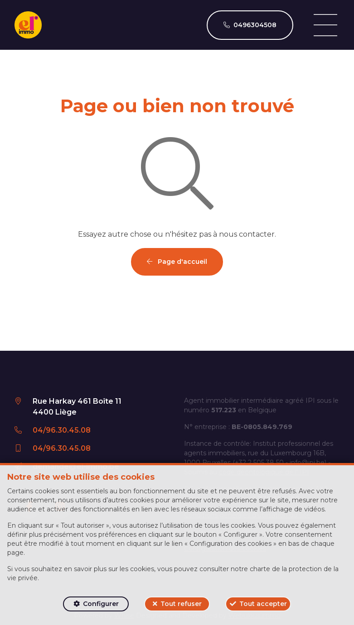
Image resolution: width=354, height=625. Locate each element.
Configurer (101, 604)
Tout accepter (263, 604)
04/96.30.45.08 (62, 430)
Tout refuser (181, 604)
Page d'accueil (177, 262)
